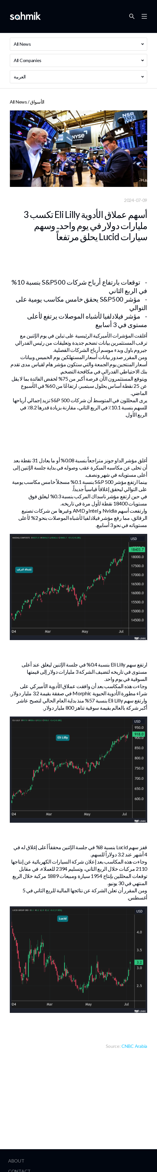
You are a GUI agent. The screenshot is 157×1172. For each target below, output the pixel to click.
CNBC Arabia (134, 1046)
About (16, 1161)
